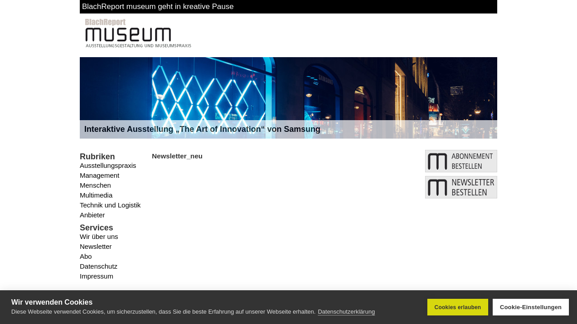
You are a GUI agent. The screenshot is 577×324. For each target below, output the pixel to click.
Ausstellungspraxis (108, 165)
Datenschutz (98, 266)
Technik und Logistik (110, 205)
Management (99, 175)
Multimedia (96, 195)
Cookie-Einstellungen (531, 307)
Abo (86, 256)
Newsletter (96, 246)
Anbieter (92, 215)
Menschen (95, 185)
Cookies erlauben (458, 307)
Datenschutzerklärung (346, 311)
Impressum (96, 276)
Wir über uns (99, 236)
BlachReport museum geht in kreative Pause (158, 6)
